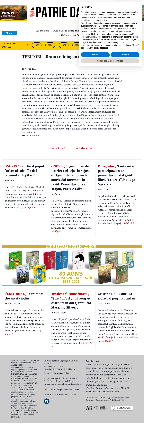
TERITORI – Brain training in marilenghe (61, 56)
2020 (117, 45)
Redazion (48, 369)
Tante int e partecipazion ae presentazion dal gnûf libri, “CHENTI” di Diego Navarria (116, 175)
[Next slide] (139, 45)
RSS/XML (59, 369)
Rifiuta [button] (95, 411)
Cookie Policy (63, 373)
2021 (104, 45)
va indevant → (84, 148)
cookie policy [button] (101, 377)
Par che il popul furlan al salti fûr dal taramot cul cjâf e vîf (24, 170)
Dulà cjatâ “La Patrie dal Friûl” (68, 30)
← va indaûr (59, 148)
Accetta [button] (125, 411)
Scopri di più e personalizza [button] (110, 417)
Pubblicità (70, 369)
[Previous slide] (28, 45)
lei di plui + (29, 207)
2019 (131, 45)
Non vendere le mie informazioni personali (114, 390)
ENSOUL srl (49, 395)
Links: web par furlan (72, 35)
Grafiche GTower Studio (65, 395)
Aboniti (9, 33)
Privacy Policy (50, 373)
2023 (77, 45)
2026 (36, 45)
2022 (90, 45)
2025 (50, 45)
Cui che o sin (42, 30)
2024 (63, 45)
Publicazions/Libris (99, 30)
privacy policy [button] (118, 399)
